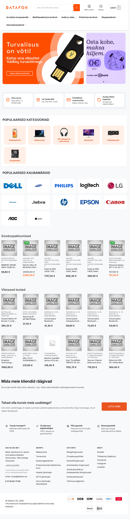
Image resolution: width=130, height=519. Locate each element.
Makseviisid (41, 452)
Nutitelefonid (115, 258)
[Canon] (115, 202)
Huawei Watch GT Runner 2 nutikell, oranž (9, 320)
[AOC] (12, 218)
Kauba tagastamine (44, 461)
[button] (115, 7)
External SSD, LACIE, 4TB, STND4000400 (50, 270)
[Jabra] (38, 202)
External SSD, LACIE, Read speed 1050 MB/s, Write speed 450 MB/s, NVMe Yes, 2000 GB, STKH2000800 (74, 270)
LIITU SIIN (114, 406)
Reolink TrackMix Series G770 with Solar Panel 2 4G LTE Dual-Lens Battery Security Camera (51, 359)
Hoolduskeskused (75, 477)
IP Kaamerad (49, 353)
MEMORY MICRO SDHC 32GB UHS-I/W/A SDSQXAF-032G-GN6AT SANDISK (9, 266)
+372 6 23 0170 (12, 465)
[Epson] (89, 202)
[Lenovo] (12, 202)
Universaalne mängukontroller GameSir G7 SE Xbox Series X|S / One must (73, 320)
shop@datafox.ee (19, 476)
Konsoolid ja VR (51, 312)
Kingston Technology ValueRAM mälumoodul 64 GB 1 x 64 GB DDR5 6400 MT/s (8, 361)
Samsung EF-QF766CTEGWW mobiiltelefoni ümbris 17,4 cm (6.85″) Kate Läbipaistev (30, 318)
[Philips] (64, 186)
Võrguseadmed (50, 355)
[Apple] (38, 218)
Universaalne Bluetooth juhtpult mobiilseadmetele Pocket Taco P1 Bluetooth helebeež (117, 320)
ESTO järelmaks (43, 477)
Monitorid (27, 353)
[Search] (76, 7)
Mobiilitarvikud (29, 314)
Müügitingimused (75, 452)
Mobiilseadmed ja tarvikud (9, 315)
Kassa (100, 7)
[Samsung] (38, 186)
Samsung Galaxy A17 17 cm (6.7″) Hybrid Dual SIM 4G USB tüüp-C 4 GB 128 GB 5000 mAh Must (116, 266)
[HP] (64, 202)
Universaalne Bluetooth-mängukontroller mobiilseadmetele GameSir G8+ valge (95, 320)
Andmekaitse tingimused (78, 465)
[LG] (115, 186)
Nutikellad (6, 312)
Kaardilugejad (7, 258)
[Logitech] (89, 186)
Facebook (101, 460)
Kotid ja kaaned (30, 312)
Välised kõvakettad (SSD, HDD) (51, 260)
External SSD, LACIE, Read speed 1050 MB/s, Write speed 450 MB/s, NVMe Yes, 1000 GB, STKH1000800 (95, 270)
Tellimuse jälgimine (75, 481)
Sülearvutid (28, 258)
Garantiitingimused (75, 461)
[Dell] (12, 186)
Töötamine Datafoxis (106, 456)
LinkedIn (101, 467)
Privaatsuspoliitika (75, 456)
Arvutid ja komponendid (50, 315)
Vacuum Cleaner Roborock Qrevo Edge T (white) (94, 361)
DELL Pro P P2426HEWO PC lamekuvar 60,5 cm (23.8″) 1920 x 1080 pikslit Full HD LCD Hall (30, 359)
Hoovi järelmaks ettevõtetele (43, 482)
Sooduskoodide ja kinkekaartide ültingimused (79, 471)
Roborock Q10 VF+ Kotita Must (116, 361)
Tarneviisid (41, 456)
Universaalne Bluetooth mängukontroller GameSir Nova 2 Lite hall (51, 320)
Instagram (101, 463)
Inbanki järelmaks (44, 472)
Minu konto (89, 7)
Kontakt (100, 452)
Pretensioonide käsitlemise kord (48, 466)
